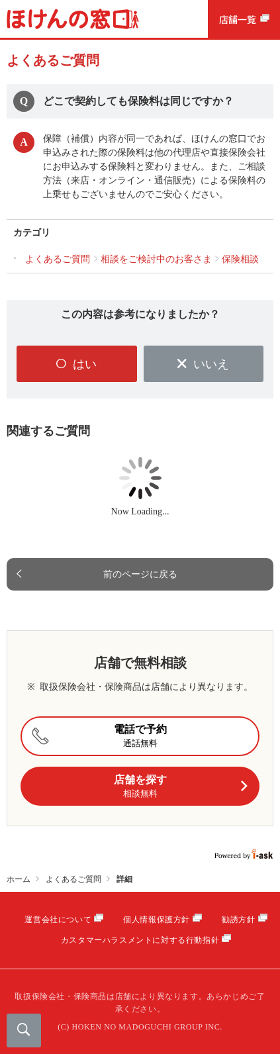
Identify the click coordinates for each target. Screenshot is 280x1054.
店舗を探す (181, 787)
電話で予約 (97, 736)
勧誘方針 (238, 919)
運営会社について (57, 919)
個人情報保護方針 (156, 919)
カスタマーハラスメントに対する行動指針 (140, 940)
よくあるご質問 (73, 879)
